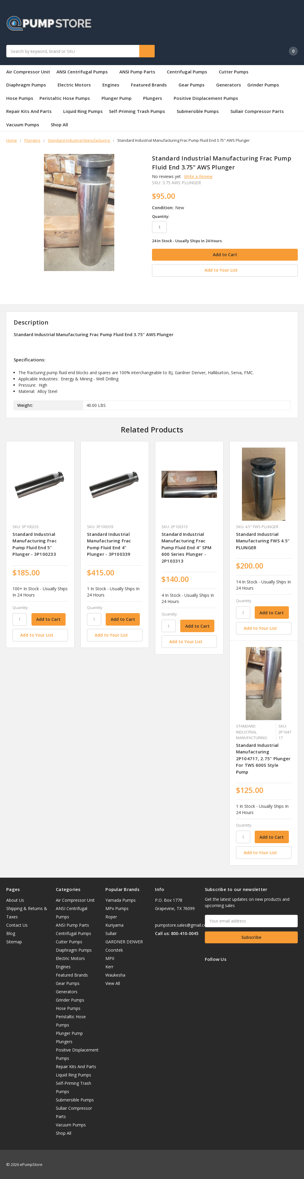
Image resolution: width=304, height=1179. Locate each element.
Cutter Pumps (233, 72)
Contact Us (17, 924)
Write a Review (198, 176)
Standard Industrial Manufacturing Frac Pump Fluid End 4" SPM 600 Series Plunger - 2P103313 (186, 546)
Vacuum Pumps (25, 124)
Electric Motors (77, 85)
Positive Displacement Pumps (206, 98)
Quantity (20, 606)
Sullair (111, 932)
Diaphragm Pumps (28, 85)
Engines (113, 85)
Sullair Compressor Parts (257, 111)
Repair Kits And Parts (31, 111)
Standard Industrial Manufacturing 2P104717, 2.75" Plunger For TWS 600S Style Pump (263, 757)
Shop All (59, 124)
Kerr (109, 966)
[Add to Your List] (40, 634)
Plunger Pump (119, 98)
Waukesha (115, 974)
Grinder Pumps (263, 85)
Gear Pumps (194, 85)
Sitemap (14, 941)
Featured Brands (151, 85)
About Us (15, 899)
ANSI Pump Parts (140, 72)
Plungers (155, 98)
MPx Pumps (117, 907)
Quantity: (160, 216)
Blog (10, 932)
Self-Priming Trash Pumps (139, 111)
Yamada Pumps (120, 899)
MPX (109, 957)
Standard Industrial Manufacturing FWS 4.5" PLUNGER (263, 540)
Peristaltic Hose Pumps (67, 98)
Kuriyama (114, 924)
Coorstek (114, 949)
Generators (228, 85)
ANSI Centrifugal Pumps (84, 72)
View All (112, 982)
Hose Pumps (19, 98)
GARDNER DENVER (124, 941)
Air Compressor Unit (28, 72)
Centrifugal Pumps (190, 72)
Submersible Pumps (200, 111)
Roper (111, 916)
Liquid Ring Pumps (83, 111)
